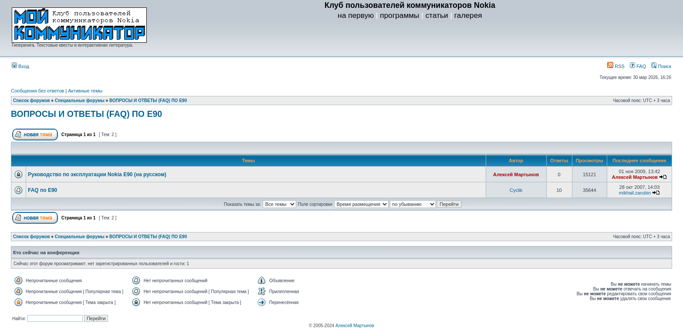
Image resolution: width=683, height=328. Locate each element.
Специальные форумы (80, 100)
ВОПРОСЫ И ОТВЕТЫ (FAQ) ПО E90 (148, 100)
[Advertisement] (410, 40)
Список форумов (31, 100)
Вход (20, 66)
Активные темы (85, 90)
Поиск (661, 66)
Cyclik (516, 190)
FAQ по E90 (42, 190)
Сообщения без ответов (37, 90)
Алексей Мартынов (516, 174)
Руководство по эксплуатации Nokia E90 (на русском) (97, 174)
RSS (616, 66)
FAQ (638, 66)
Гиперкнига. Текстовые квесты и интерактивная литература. (72, 45)
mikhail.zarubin (635, 192)
